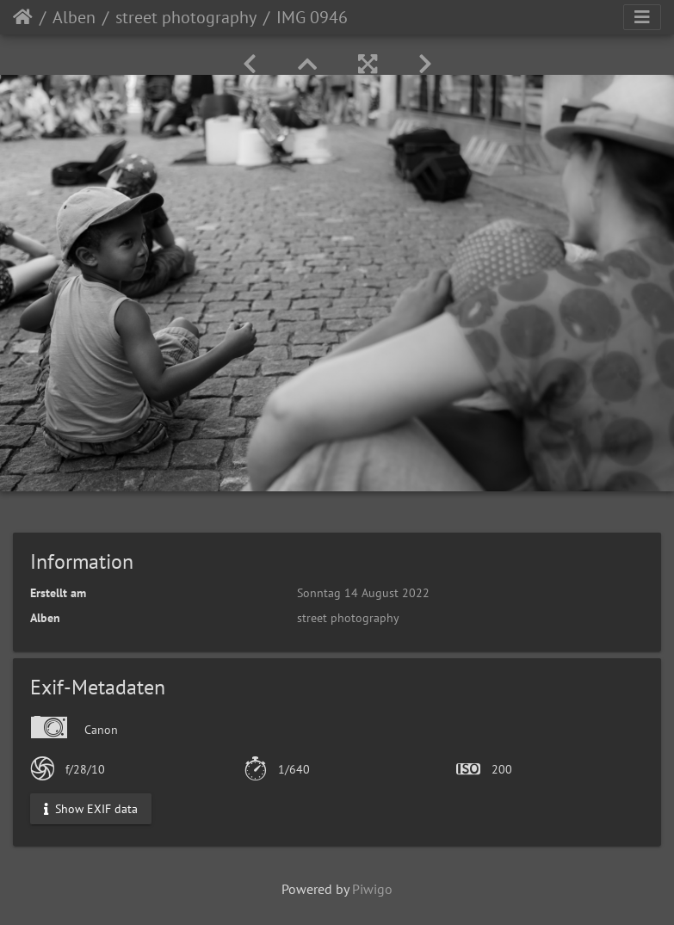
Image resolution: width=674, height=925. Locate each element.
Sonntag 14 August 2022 (363, 593)
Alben (74, 17)
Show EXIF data (91, 809)
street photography (186, 17)
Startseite (23, 17)
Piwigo (372, 888)
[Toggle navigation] (642, 17)
